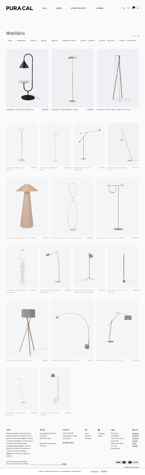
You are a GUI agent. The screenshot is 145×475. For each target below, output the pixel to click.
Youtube (135, 441)
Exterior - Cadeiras (88, 41)
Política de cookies (117, 443)
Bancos (44, 41)
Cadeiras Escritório (69, 41)
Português (101, 433)
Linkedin (135, 446)
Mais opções (94, 471)
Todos (10, 41)
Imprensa (88, 436)
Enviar (64, 464)
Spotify (134, 443)
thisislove (135, 467)
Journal (100, 8)
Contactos (88, 438)
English (100, 436)
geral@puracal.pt (68, 442)
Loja (44, 8)
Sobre (59, 8)
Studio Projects (78, 8)
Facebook (135, 436)
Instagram (135, 433)
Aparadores (21, 41)
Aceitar (104, 471)
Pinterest (135, 438)
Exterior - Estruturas (107, 41)
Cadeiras (54, 41)
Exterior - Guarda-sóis (127, 41)
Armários (33, 41)
